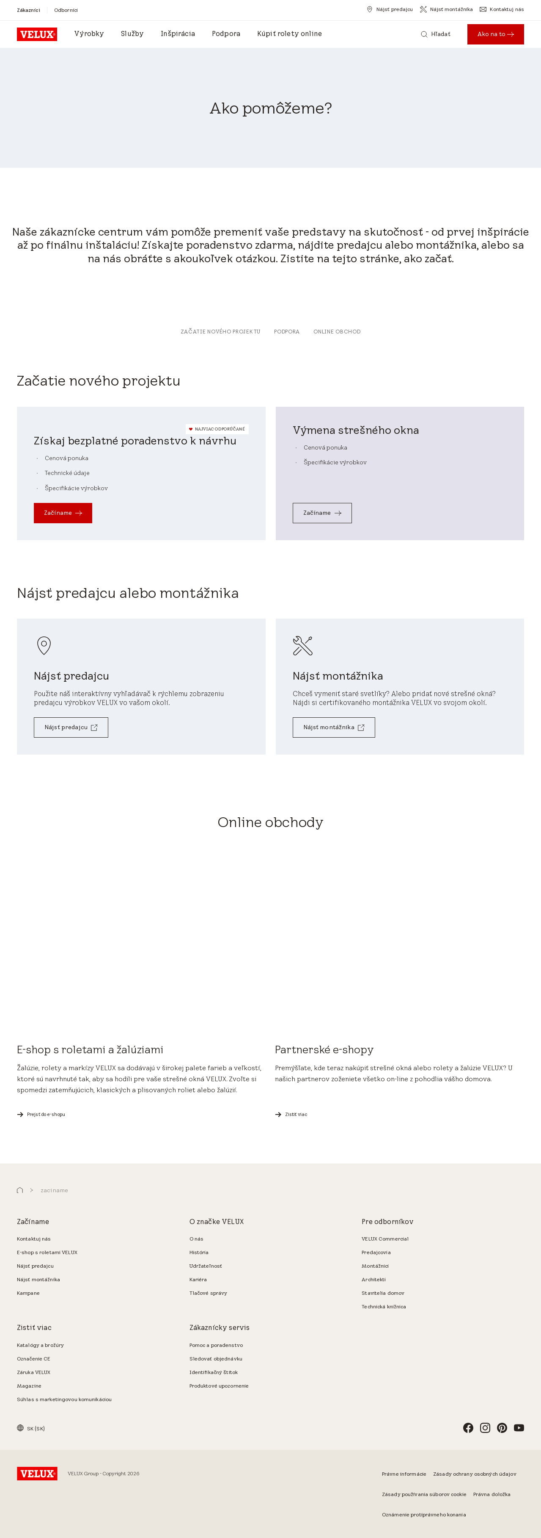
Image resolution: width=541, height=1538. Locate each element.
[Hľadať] (435, 34)
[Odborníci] (66, 10)
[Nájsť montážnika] (446, 9)
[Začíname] (63, 513)
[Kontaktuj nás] (502, 9)
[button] (20, 1190)
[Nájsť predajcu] (389, 9)
